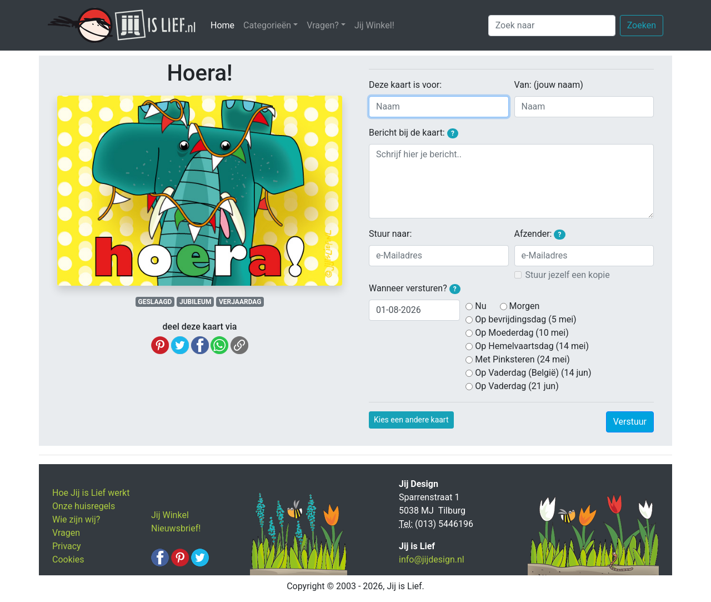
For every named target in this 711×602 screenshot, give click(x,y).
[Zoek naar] (551, 25)
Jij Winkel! (374, 25)
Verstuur (630, 421)
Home (225, 25)
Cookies (68, 559)
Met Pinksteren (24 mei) (522, 359)
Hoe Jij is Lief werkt (90, 492)
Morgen (524, 306)
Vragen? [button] (323, 25)
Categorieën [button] (267, 25)
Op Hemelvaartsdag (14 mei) (532, 346)
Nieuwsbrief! (176, 528)
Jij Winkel (170, 515)
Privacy (66, 546)
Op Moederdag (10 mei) (521, 332)
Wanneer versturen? (414, 288)
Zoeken (641, 25)
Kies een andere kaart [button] (411, 419)
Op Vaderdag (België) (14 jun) (533, 372)
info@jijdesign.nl (431, 559)
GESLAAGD (155, 302)
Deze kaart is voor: (405, 84)
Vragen (66, 533)
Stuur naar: (390, 233)
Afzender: (539, 234)
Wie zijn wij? (76, 519)
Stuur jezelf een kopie (567, 275)
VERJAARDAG (240, 302)
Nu (480, 306)
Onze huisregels (83, 506)
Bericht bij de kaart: (413, 132)
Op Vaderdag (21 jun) (516, 386)
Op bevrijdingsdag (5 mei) (525, 319)
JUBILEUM (195, 302)
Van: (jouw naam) (548, 84)
